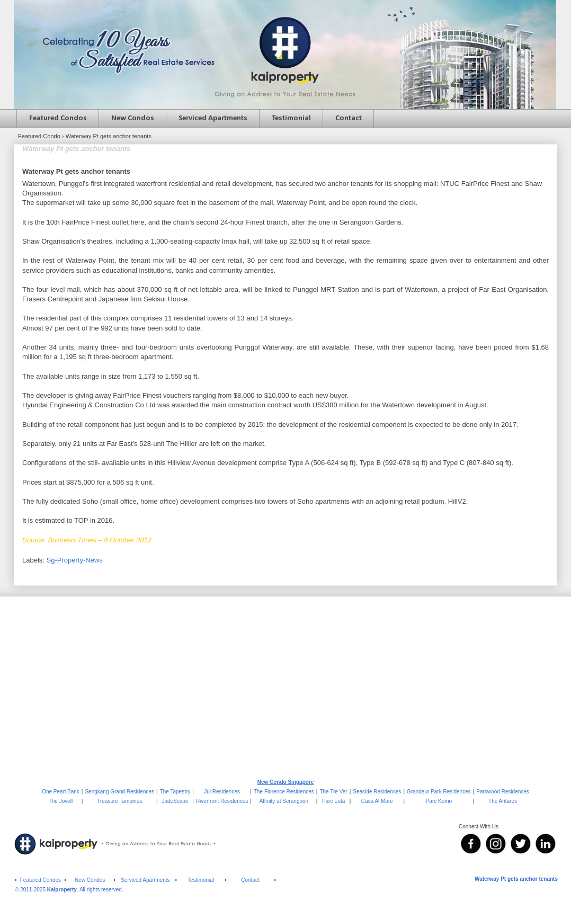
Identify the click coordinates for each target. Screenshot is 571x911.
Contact (348, 118)
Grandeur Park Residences (439, 791)
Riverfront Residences (222, 801)
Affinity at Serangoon (284, 801)
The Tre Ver (333, 791)
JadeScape (175, 801)
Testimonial (291, 118)
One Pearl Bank (60, 791)
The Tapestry (175, 791)
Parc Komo (439, 801)
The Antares (502, 801)
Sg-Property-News (75, 560)
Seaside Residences (377, 791)
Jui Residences (222, 791)
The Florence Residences (284, 791)
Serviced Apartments (213, 118)
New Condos (132, 118)
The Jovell (61, 801)
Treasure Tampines (119, 801)
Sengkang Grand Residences (119, 791)
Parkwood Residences (502, 791)
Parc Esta (333, 801)
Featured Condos (58, 118)
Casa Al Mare (377, 801)
